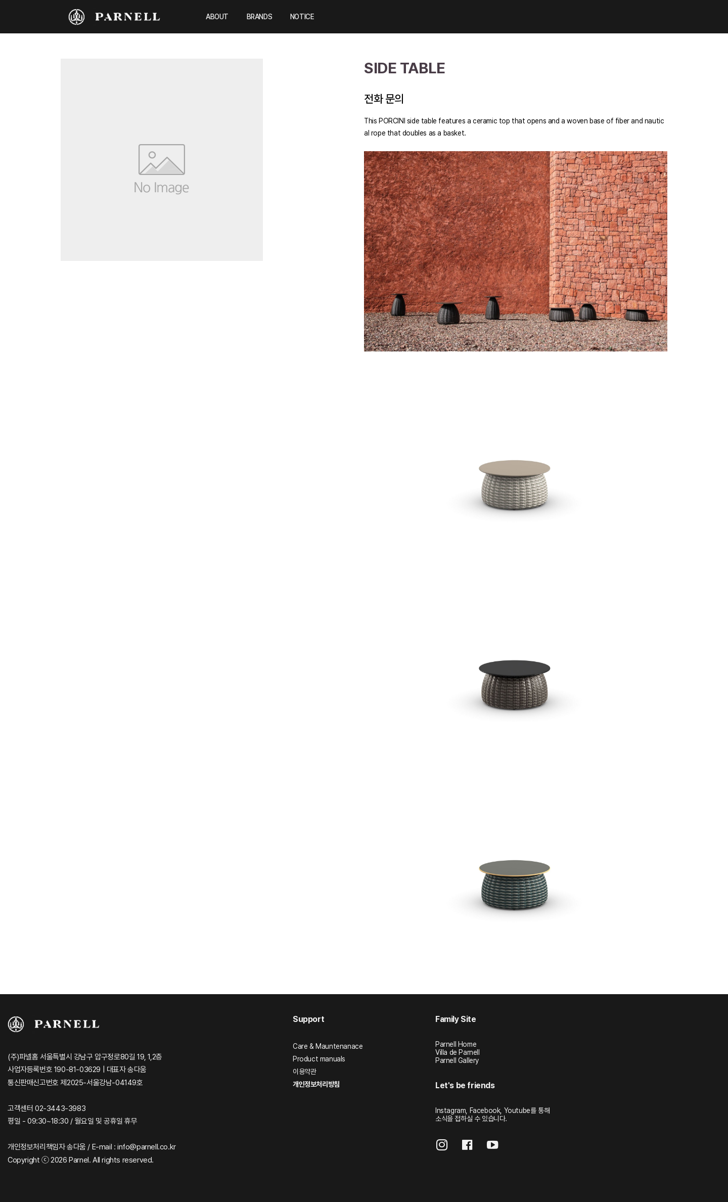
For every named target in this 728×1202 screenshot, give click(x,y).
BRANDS (259, 17)
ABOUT (217, 17)
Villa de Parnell (457, 1052)
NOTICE (302, 17)
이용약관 (304, 1071)
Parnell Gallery (457, 1060)
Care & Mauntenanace (327, 1046)
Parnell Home (455, 1044)
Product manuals (319, 1059)
